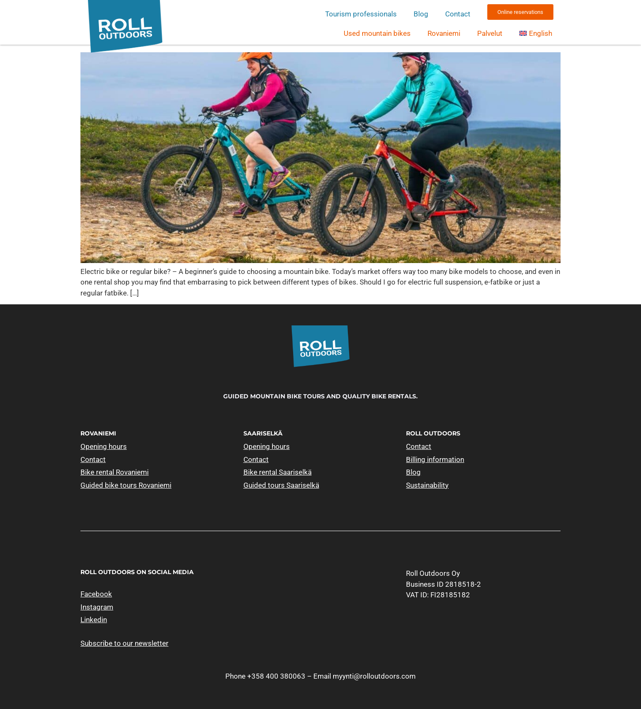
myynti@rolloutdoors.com (374, 676)
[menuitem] (536, 33)
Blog (421, 14)
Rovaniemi (443, 33)
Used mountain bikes (377, 33)
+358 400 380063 (276, 676)
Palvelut (489, 33)
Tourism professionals (361, 14)
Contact (457, 14)
